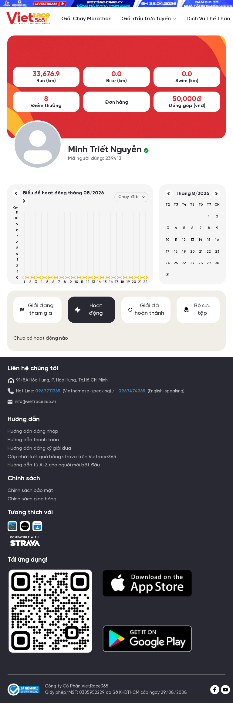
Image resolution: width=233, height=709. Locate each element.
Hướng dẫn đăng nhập (33, 431)
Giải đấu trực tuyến (149, 19)
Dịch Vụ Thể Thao (208, 19)
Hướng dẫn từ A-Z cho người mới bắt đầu (54, 465)
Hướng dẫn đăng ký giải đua (39, 448)
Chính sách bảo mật (30, 490)
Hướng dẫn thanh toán (33, 439)
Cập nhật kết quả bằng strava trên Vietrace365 (62, 456)
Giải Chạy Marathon (86, 19)
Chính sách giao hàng (32, 499)
